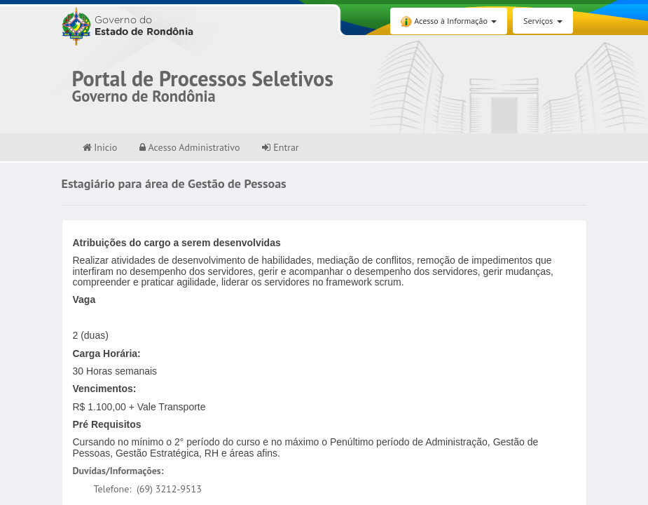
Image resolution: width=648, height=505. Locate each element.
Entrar (280, 147)
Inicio (100, 147)
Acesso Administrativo (189, 147)
